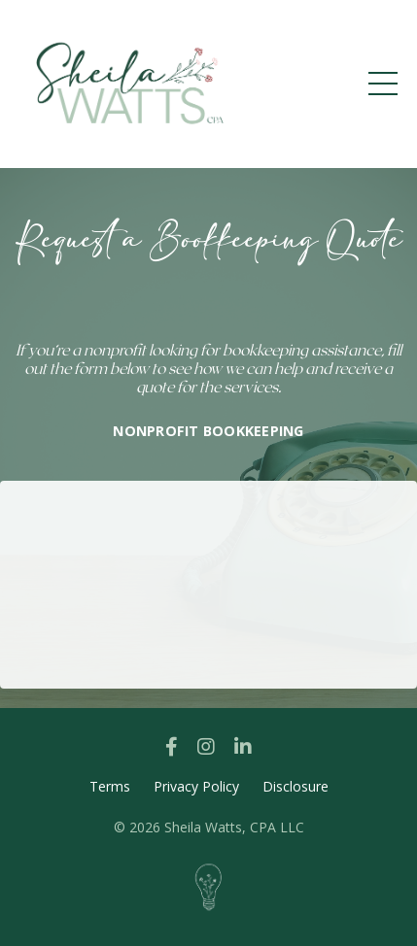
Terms (109, 786)
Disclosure (295, 786)
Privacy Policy (196, 786)
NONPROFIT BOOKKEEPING (208, 431)
